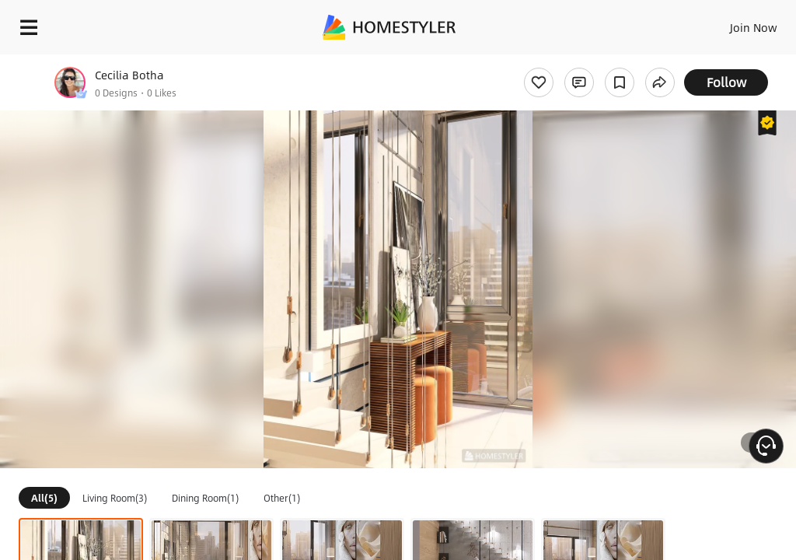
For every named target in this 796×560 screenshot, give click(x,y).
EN (733, 23)
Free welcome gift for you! (597, 62)
